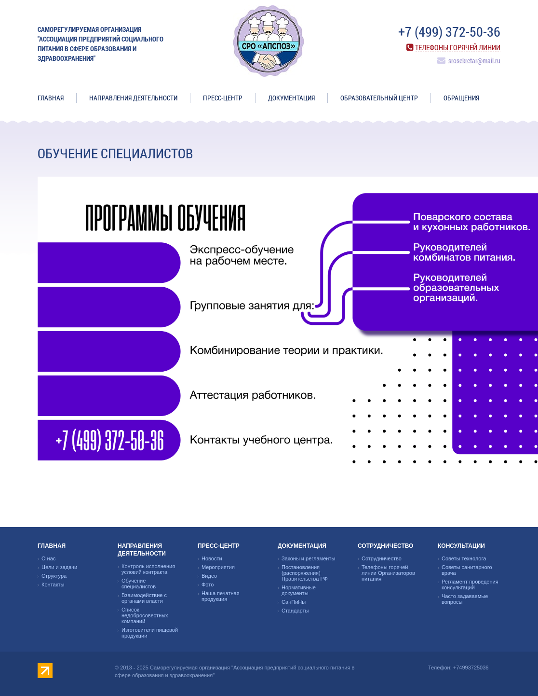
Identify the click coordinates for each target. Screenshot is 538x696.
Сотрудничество (385, 546)
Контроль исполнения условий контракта (148, 569)
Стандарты (295, 610)
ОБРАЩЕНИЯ (461, 97)
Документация (291, 97)
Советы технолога (464, 558)
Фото (208, 584)
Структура (54, 576)
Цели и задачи (59, 567)
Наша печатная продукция (221, 596)
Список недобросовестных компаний (144, 615)
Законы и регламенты (308, 558)
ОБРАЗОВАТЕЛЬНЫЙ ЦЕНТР (379, 97)
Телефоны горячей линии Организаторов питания (388, 573)
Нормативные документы (299, 590)
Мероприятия (218, 567)
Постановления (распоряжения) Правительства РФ (305, 573)
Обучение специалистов (138, 583)
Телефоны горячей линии (457, 47)
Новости (212, 558)
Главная (51, 97)
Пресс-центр (222, 97)
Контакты (53, 584)
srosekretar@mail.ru (474, 60)
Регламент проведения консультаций (470, 584)
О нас (48, 558)
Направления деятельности (133, 97)
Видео (209, 576)
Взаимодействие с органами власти (144, 598)
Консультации (461, 546)
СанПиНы (294, 602)
